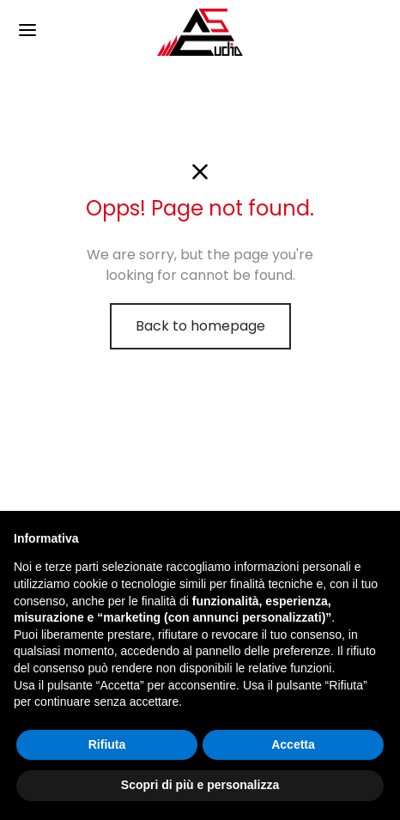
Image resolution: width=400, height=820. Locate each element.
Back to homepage (200, 326)
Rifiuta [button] (107, 744)
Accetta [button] (293, 744)
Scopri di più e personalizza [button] (200, 785)
